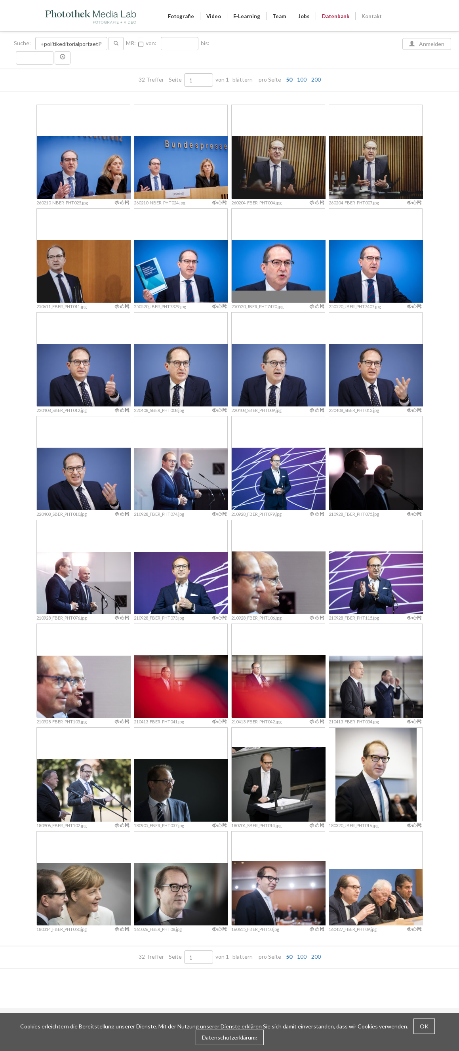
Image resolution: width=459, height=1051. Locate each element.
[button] (62, 58)
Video (213, 16)
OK (424, 1026)
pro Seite (288, 79)
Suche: (23, 43)
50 (289, 79)
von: (151, 43)
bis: (205, 43)
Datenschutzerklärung (229, 1037)
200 (316, 79)
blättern (242, 79)
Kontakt (372, 16)
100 (302, 79)
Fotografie (181, 16)
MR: (131, 43)
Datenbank (335, 16)
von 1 (222, 79)
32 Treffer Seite (161, 79)
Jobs (304, 16)
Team (279, 16)
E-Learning (246, 16)
